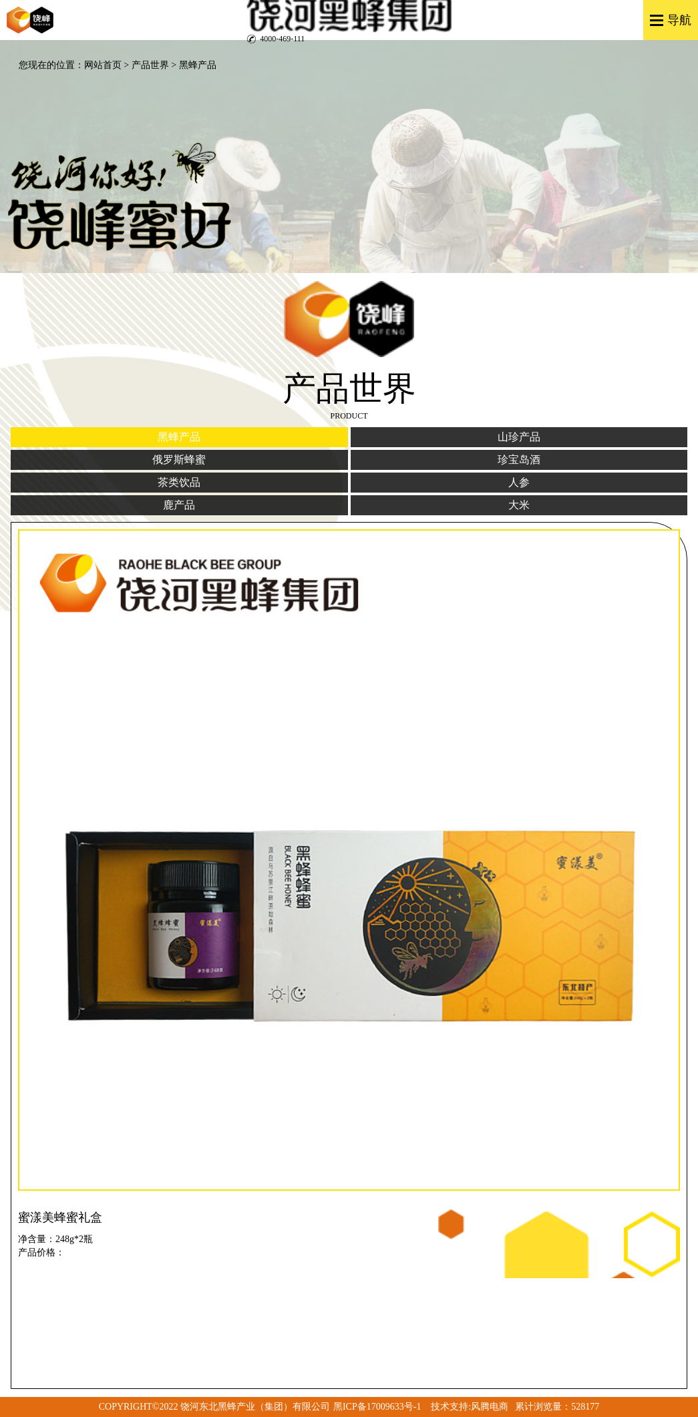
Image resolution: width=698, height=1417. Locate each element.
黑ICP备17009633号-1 (377, 1407)
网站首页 (103, 65)
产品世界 (150, 65)
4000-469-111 (282, 38)
